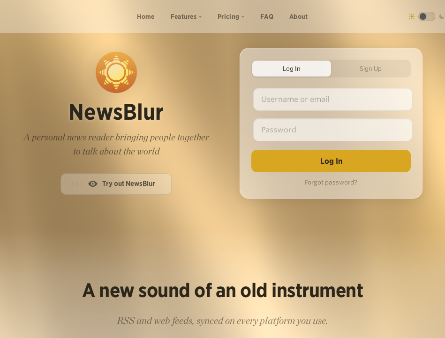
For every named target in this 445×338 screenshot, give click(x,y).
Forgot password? (331, 182)
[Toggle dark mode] (426, 16)
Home (145, 16)
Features (183, 16)
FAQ (266, 16)
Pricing (228, 16)
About (298, 16)
